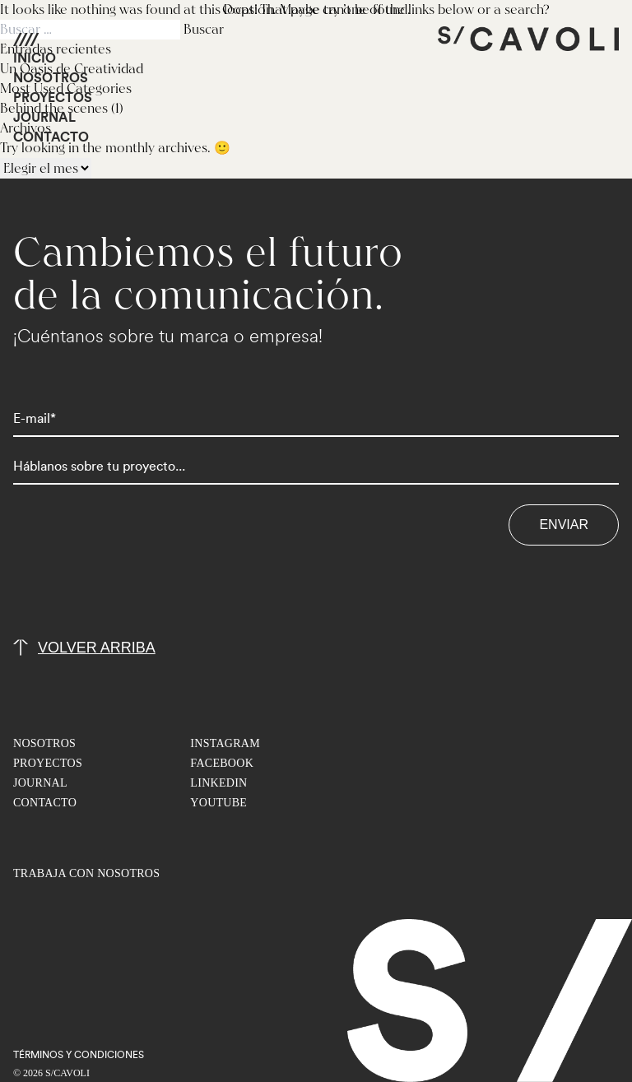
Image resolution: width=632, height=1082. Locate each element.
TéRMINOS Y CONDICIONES (78, 1055)
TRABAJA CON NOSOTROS (86, 873)
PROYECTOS (52, 97)
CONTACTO (51, 137)
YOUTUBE (218, 802)
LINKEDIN (218, 783)
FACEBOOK (221, 763)
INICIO (34, 58)
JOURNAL (44, 117)
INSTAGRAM (225, 743)
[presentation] (138, 578)
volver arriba (97, 647)
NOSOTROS (50, 78)
